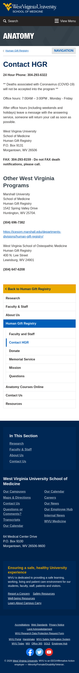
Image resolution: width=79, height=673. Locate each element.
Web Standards (39, 624)
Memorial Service (22, 359)
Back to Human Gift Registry (29, 289)
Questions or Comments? (13, 511)
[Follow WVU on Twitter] (39, 652)
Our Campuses (14, 491)
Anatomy (18, 36)
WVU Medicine (55, 521)
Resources (14, 403)
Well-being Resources (21, 598)
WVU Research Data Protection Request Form (39, 633)
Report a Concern (19, 593)
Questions (16, 376)
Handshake (29, 639)
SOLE (47, 643)
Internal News (54, 515)
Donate (14, 351)
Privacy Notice (56, 624)
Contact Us (14, 395)
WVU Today (18, 643)
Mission (15, 367)
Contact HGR (19, 342)
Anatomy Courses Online (24, 387)
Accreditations (22, 624)
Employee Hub (59, 643)
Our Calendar (13, 525)
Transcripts (11, 519)
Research (13, 298)
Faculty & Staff (17, 306)
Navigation (63, 50)
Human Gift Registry (17, 50)
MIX (28, 643)
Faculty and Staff (22, 334)
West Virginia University (25, 660)
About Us (13, 315)
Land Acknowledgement (39, 629)
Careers (50, 497)
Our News (51, 503)
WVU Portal (15, 639)
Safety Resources (44, 593)
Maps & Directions (17, 497)
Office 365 (37, 643)
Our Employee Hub (58, 509)
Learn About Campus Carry (24, 603)
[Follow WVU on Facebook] (30, 652)
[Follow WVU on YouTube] (49, 652)
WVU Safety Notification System (53, 639)
